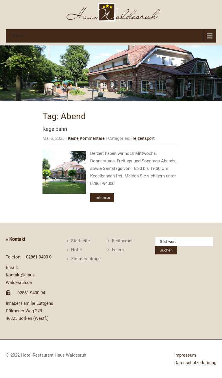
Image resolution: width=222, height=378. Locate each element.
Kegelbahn (54, 129)
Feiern (118, 249)
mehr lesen (102, 198)
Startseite (80, 240)
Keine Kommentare (86, 138)
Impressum (185, 355)
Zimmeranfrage (86, 258)
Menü (19, 35)
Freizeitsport (142, 138)
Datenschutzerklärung (195, 362)
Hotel (76, 249)
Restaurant (122, 240)
